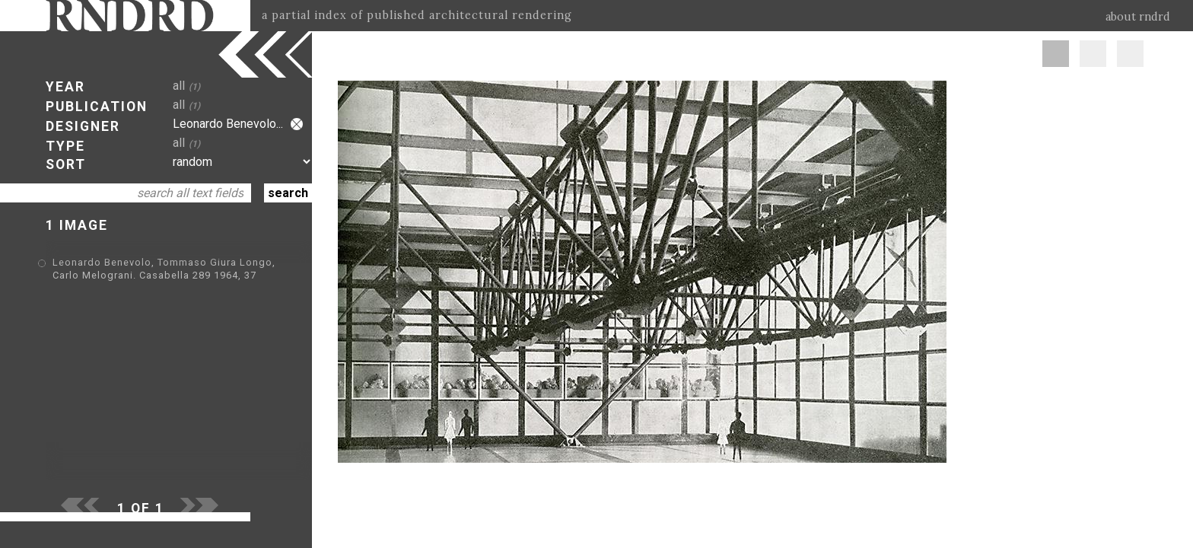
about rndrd (1138, 17)
